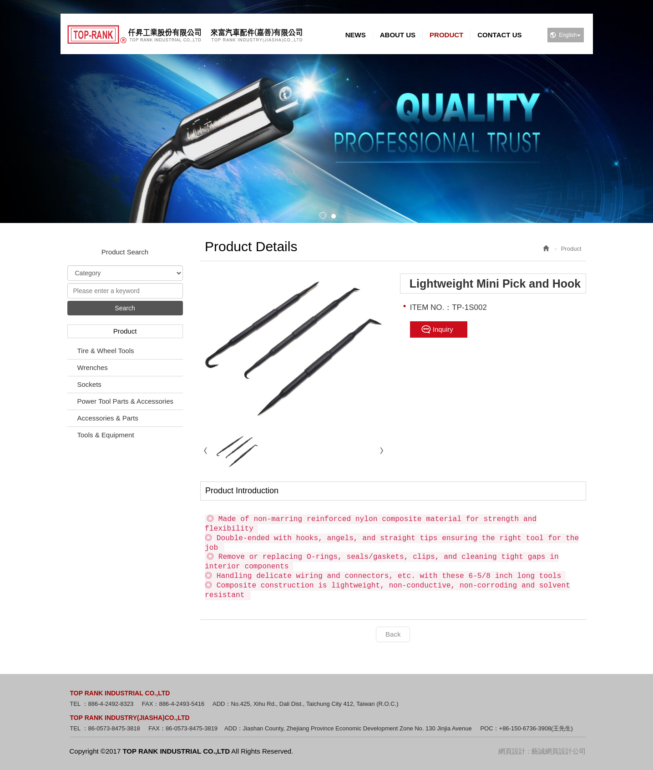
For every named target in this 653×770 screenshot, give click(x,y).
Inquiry (443, 329)
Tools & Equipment (105, 435)
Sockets (89, 384)
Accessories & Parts (107, 418)
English (569, 35)
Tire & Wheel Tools (105, 351)
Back (392, 634)
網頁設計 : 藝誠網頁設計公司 (542, 751)
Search (125, 308)
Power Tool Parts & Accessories (125, 401)
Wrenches (92, 367)
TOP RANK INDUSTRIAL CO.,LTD (185, 34)
